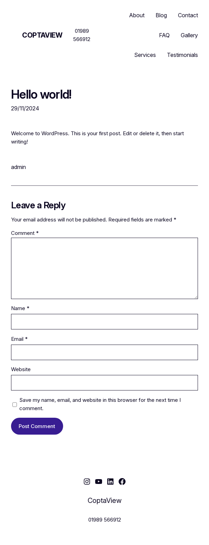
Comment (25, 233)
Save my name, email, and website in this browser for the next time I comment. (100, 404)
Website (21, 369)
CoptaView (42, 35)
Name (20, 308)
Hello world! (41, 94)
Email (19, 339)
